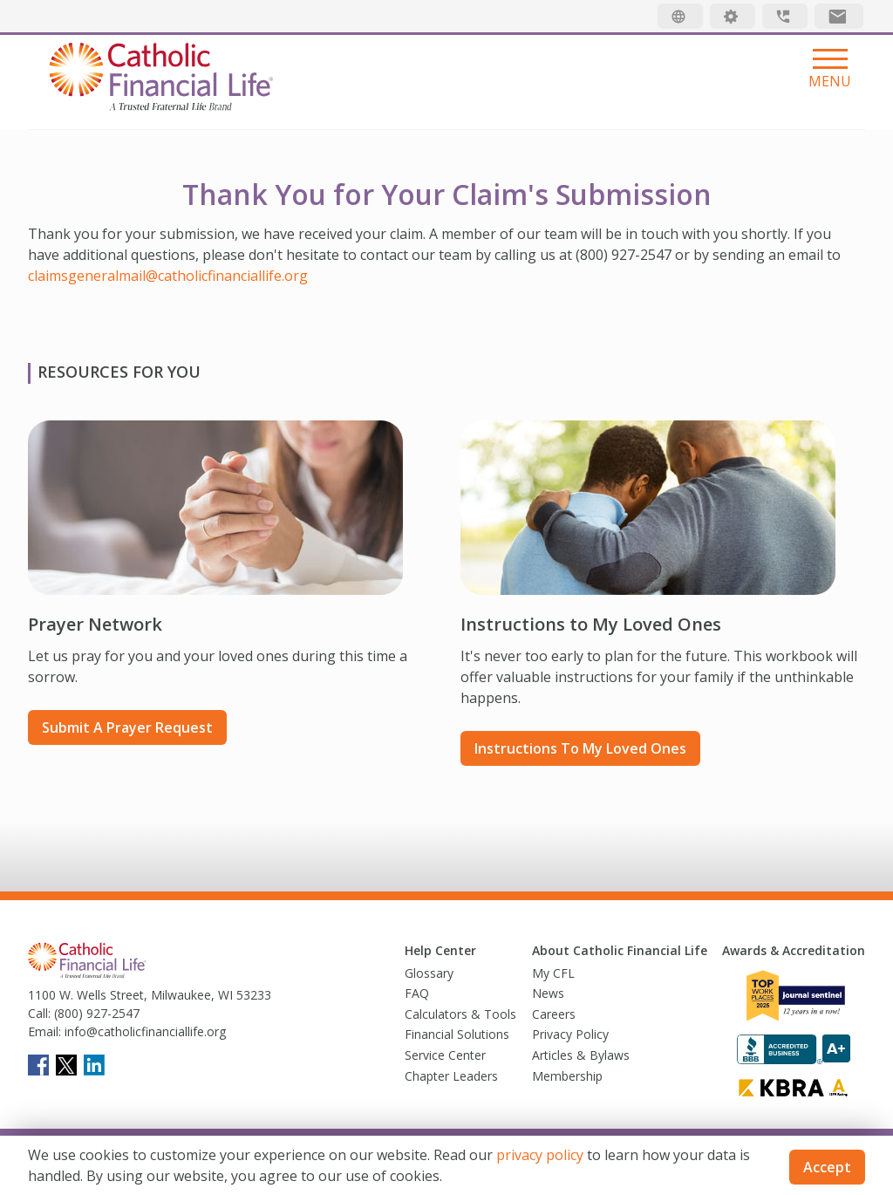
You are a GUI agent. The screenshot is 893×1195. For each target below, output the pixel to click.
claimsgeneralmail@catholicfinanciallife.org (168, 275)
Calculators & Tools (460, 1014)
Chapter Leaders (451, 1076)
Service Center (445, 1055)
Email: (44, 1031)
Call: (39, 1013)
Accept (827, 1167)
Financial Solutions (457, 1034)
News (548, 993)
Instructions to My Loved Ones (580, 748)
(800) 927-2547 (95, 1013)
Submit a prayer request (127, 727)
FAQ (417, 993)
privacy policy (539, 1154)
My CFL (553, 973)
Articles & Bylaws (581, 1055)
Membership (567, 1076)
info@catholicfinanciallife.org (143, 1031)
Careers (554, 1014)
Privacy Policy (570, 1034)
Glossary (429, 973)
